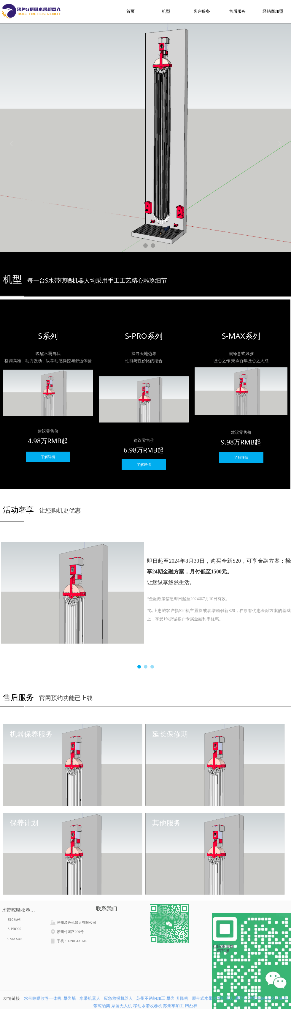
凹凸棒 (191, 1005)
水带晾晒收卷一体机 (42, 998)
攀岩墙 (69, 998)
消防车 (241, 998)
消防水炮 (256, 998)
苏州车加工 (173, 1005)
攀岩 (170, 998)
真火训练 (274, 998)
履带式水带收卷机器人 (212, 998)
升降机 (183, 998)
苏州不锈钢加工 (150, 998)
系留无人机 (121, 1005)
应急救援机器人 (118, 998)
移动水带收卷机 (147, 1005)
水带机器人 (89, 998)
